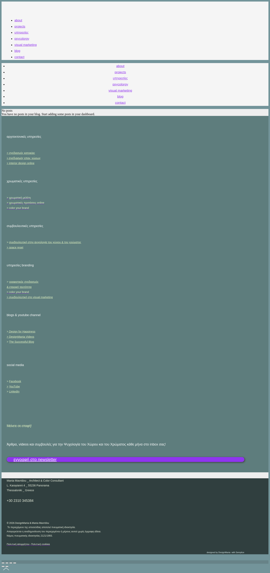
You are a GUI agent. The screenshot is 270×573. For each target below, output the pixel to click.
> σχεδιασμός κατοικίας (21, 152)
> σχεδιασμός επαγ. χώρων (24, 158)
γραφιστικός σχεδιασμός (24, 281)
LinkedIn (14, 391)
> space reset (15, 247)
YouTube (14, 386)
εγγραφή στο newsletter (35, 459)
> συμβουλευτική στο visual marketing (30, 297)
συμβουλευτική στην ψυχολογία (45, 242)
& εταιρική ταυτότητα (19, 287)
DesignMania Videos (21, 336)
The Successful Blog (21, 341)
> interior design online (20, 163)
